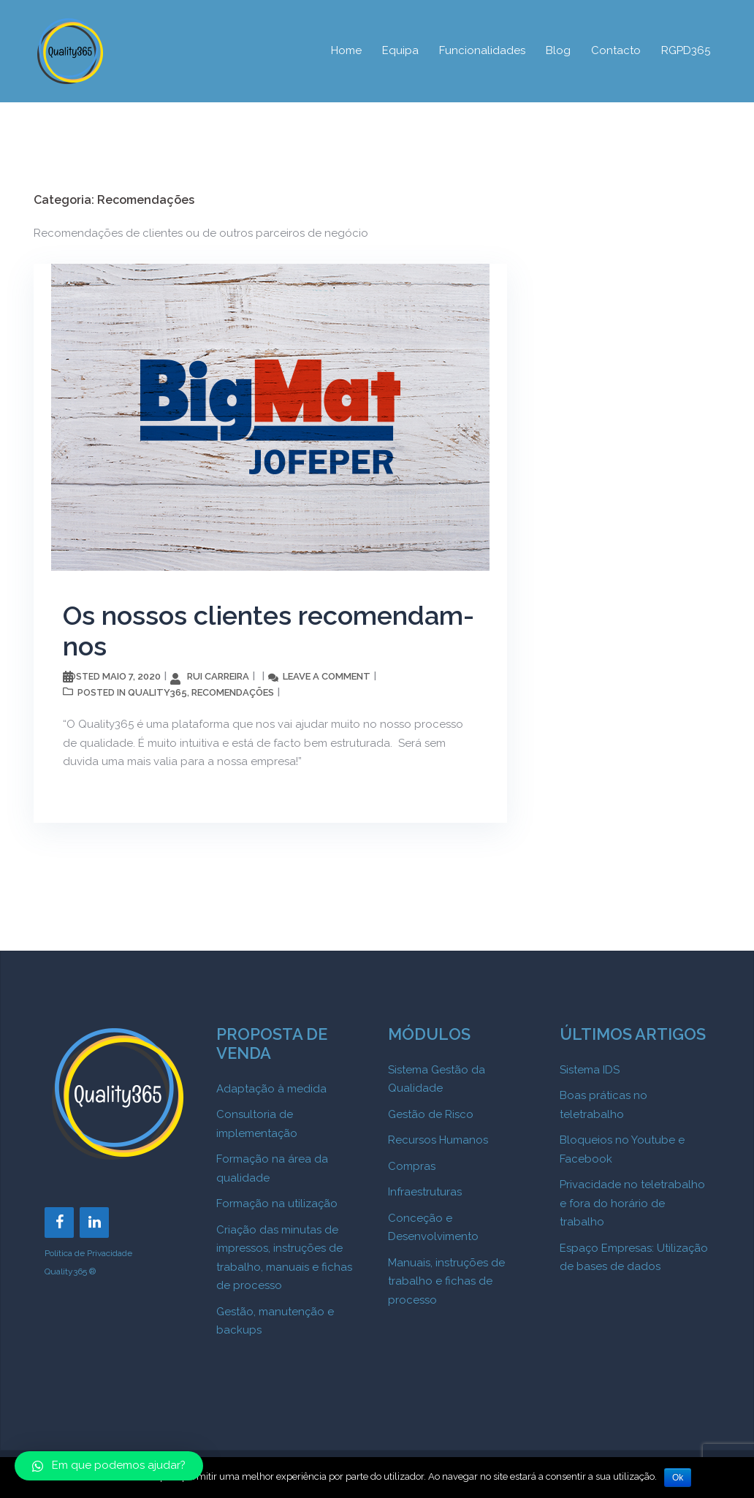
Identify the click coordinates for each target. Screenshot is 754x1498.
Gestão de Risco (430, 1114)
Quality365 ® (70, 1271)
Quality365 (157, 692)
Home (346, 50)
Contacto (616, 50)
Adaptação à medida (271, 1088)
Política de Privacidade (88, 1253)
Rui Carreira (218, 676)
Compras (411, 1166)
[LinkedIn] (94, 1222)
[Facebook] (59, 1222)
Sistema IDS (590, 1069)
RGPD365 (685, 50)
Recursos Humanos (438, 1140)
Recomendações (232, 692)
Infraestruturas (425, 1191)
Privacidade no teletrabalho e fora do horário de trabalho (632, 1203)
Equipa (400, 50)
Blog (558, 50)
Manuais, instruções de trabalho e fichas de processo (446, 1281)
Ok (677, 1477)
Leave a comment (326, 676)
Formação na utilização (277, 1203)
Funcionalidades (482, 50)
